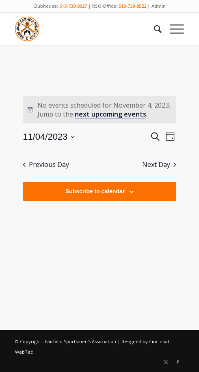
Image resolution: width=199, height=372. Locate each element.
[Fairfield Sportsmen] (82, 29)
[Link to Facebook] (178, 362)
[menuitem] (154, 29)
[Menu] (173, 29)
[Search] (154, 29)
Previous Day (46, 164)
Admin (158, 6)
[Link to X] (166, 362)
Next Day (159, 164)
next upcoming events (110, 114)
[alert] (99, 109)
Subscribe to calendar (95, 191)
